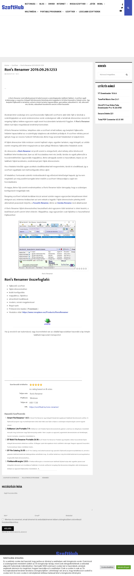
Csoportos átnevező (11, 477)
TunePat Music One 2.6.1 (108, 99)
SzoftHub (13, 8)
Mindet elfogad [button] (123, 567)
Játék (92, 4)
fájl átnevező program (30, 477)
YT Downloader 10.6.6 (107, 93)
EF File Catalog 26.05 (16, 450)
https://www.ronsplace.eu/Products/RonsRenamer (45, 312)
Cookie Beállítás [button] (107, 567)
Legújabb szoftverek (89, 12)
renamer (45, 477)
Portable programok (50, 12)
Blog (41, 4)
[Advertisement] (67, 36)
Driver (51, 4)
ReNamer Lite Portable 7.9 (18, 429)
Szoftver (70, 12)
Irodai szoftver (78, 4)
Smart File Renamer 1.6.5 (18, 418)
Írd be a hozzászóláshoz (14, 532)
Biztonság (30, 4)
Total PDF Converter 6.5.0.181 (111, 120)
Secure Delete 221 (105, 114)
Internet (61, 4)
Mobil (100, 4)
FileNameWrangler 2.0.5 (17, 461)
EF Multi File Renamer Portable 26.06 (23, 440)
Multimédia (30, 12)
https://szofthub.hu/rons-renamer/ (44, 407)
